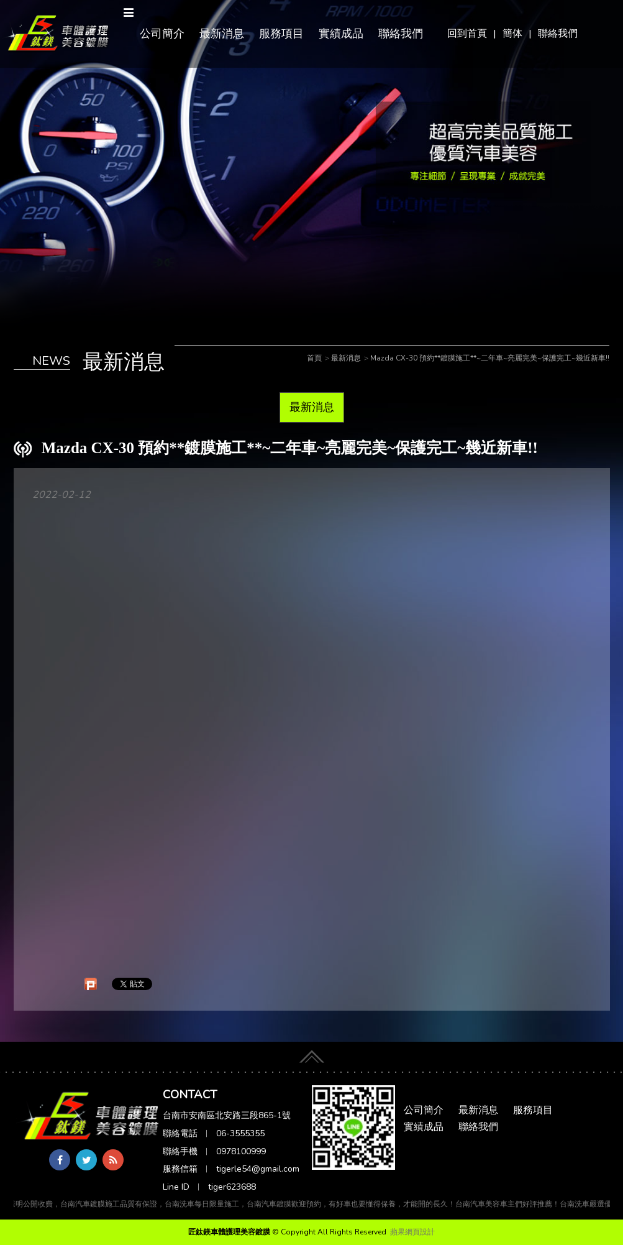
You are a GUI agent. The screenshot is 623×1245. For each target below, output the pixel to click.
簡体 (512, 33)
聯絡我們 (558, 33)
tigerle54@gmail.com (257, 1169)
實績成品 (341, 33)
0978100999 (241, 1151)
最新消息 (221, 33)
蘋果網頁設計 (412, 1232)
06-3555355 (240, 1133)
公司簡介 (162, 33)
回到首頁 (467, 33)
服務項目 (281, 33)
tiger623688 (232, 1187)
